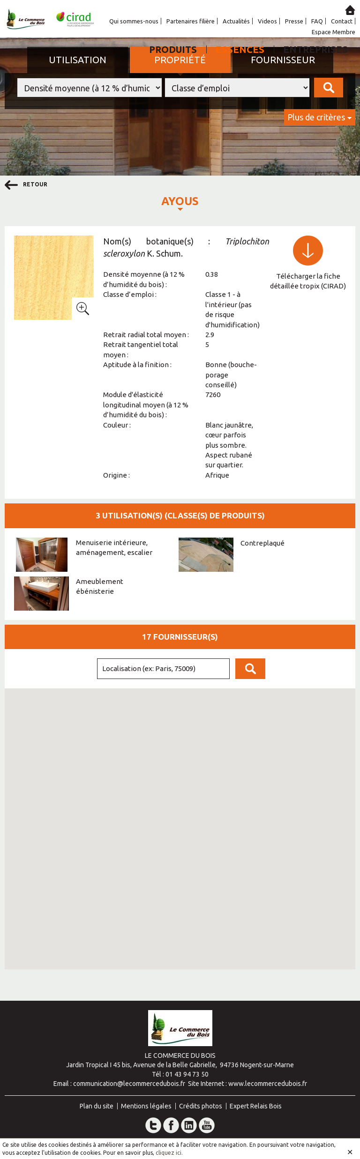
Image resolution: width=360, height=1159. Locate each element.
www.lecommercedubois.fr (267, 1083)
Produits (173, 49)
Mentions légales (146, 1106)
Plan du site (96, 1106)
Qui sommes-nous (133, 21)
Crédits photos (200, 1106)
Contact (341, 21)
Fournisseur (283, 59)
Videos (267, 21)
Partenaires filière (190, 21)
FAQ (317, 21)
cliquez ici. (169, 1153)
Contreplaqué (262, 543)
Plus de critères (316, 117)
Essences (240, 49)
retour (26, 185)
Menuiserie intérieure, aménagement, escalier (114, 547)
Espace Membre (333, 32)
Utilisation (77, 59)
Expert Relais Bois (256, 1106)
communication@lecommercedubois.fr (129, 1083)
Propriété (180, 59)
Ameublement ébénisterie (99, 586)
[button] (113, 851)
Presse (294, 21)
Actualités (236, 21)
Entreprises (315, 49)
